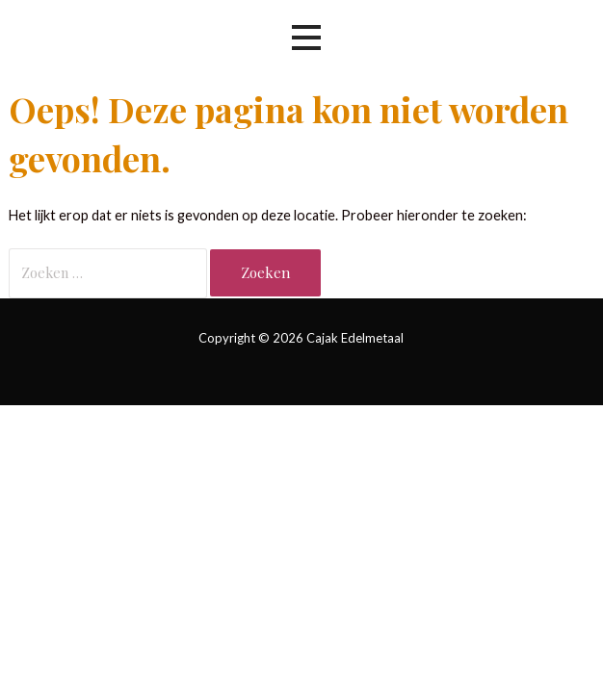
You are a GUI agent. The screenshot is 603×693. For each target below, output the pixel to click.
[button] (306, 38)
